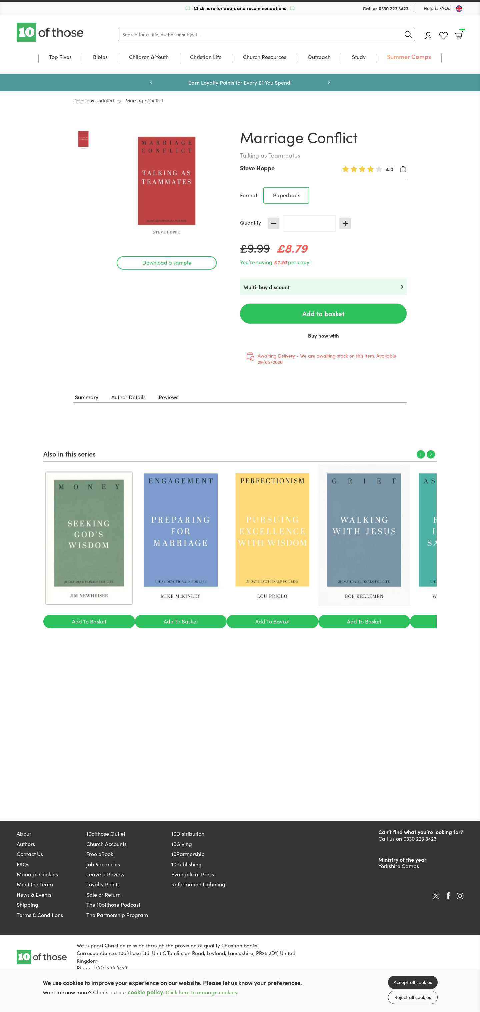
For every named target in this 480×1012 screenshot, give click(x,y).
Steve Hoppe (257, 168)
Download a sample (166, 262)
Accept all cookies (413, 982)
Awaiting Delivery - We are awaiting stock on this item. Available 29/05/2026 (327, 359)
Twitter (436, 896)
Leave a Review (105, 874)
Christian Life (206, 57)
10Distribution (187, 833)
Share (403, 169)
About (24, 833)
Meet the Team (35, 884)
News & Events (34, 894)
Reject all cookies (412, 997)
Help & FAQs (437, 8)
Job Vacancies (103, 864)
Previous (151, 82)
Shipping (27, 904)
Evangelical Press (192, 874)
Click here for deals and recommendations (240, 8)
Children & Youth (149, 57)
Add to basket (323, 313)
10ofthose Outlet (105, 833)
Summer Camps (409, 57)
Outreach (319, 57)
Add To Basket (89, 621)
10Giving (181, 843)
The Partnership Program (117, 914)
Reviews (168, 397)
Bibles (100, 57)
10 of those (51, 32)
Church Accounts (106, 843)
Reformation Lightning (198, 884)
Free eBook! (100, 853)
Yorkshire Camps (398, 865)
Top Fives (60, 57)
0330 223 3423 (393, 8)
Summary (86, 397)
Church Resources (264, 57)
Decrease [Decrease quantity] (273, 223)
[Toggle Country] (459, 8)
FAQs (23, 864)
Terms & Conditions (40, 914)
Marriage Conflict (144, 100)
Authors (26, 843)
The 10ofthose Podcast (113, 904)
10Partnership (188, 853)
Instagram (460, 896)
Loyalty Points (103, 884)
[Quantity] (309, 223)
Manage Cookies (37, 874)
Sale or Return (103, 894)
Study (359, 57)
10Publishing (186, 864)
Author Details (128, 397)
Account (428, 35)
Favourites (443, 36)
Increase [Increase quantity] (345, 223)
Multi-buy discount (266, 287)
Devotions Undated (93, 100)
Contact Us (30, 853)
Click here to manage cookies (201, 992)
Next (329, 82)
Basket (461, 33)
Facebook (448, 895)
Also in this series (69, 453)
